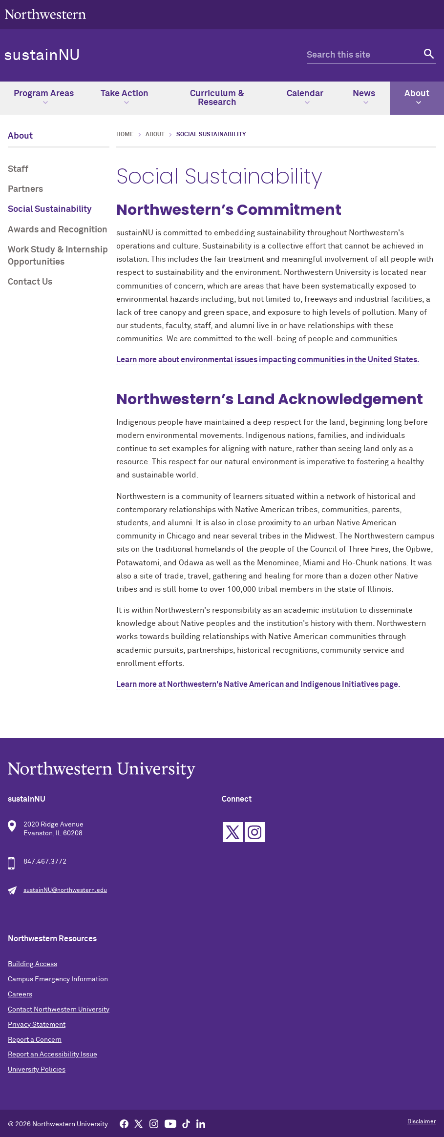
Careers (20, 994)
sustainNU (42, 55)
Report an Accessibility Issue (52, 1054)
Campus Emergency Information (58, 979)
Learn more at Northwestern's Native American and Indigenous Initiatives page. (258, 684)
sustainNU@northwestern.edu (65, 890)
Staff (18, 169)
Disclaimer (421, 1122)
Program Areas (44, 97)
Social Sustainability (50, 209)
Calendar (305, 97)
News (364, 97)
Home (125, 135)
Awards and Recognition (57, 230)
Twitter (233, 832)
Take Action (124, 97)
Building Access (32, 964)
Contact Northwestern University (58, 1009)
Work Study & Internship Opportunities (58, 256)
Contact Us (30, 282)
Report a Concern (35, 1039)
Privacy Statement (36, 1024)
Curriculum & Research (217, 98)
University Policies (36, 1069)
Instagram (255, 832)
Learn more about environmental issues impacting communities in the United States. (268, 360)
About (416, 97)
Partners (25, 189)
